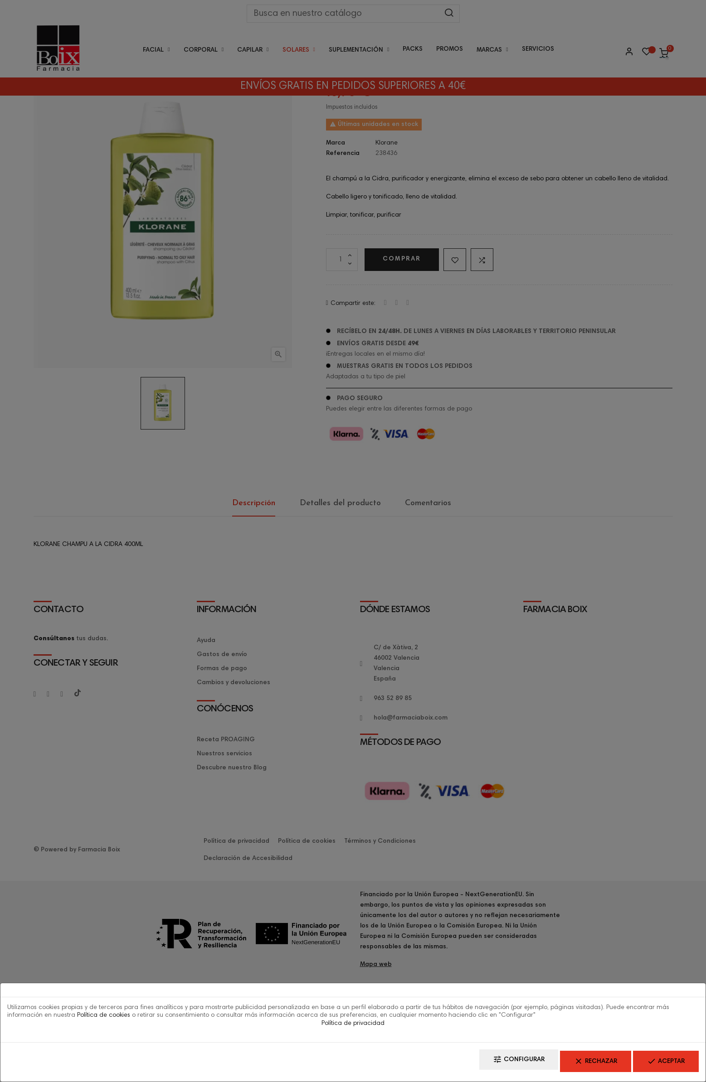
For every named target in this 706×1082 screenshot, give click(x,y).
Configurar (485, 1064)
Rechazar (575, 1064)
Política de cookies (103, 1020)
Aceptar (659, 1064)
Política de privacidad (353, 1028)
